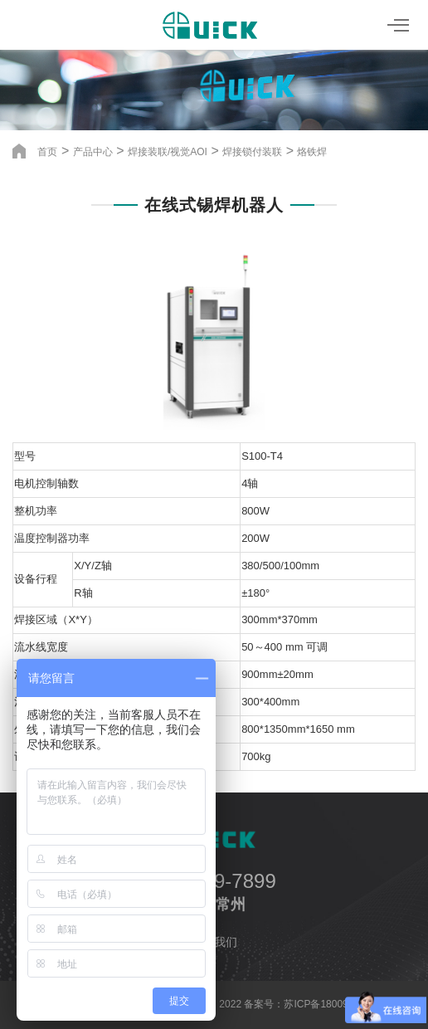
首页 (47, 152)
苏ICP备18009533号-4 (333, 1004)
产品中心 (93, 152)
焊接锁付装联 (252, 152)
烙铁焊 (312, 152)
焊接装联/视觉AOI (167, 152)
